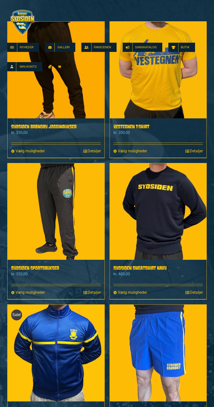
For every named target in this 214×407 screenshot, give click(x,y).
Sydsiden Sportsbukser (35, 267)
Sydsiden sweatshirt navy (140, 267)
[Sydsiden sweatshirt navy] (158, 211)
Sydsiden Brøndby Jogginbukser (44, 126)
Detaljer (94, 151)
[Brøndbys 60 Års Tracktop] (56, 353)
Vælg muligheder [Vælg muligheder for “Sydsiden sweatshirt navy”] (132, 292)
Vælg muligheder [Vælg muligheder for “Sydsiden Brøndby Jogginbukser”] (30, 151)
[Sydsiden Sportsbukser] (56, 211)
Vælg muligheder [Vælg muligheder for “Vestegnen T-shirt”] (132, 151)
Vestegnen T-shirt (131, 126)
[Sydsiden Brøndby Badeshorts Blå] (158, 353)
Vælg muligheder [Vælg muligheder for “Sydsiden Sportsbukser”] (30, 292)
